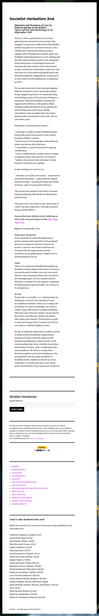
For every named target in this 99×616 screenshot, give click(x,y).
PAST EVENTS (18, 491)
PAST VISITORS (18, 494)
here (39, 297)
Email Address (16, 401)
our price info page (37, 438)
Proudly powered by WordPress (29, 609)
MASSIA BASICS (19, 470)
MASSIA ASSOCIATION (22, 501)
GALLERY (16, 479)
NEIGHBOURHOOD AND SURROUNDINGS (30, 488)
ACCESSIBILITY (18, 476)
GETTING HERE (19, 485)
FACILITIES (17, 473)
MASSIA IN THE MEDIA (22, 498)
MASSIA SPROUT (19, 504)
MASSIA (15, 466)
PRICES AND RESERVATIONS (24, 482)
